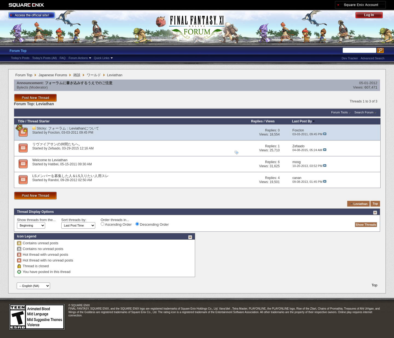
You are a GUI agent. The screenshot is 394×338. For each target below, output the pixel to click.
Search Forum (363, 112)
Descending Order (152, 224)
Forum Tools (339, 112)
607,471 (370, 87)
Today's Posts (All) (44, 58)
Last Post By (303, 121)
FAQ (63, 58)
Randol (53, 180)
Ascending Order (116, 224)
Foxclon (54, 132)
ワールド (94, 75)
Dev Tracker (350, 58)
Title (21, 121)
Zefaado (54, 148)
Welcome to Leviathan (49, 160)
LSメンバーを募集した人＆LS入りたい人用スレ (74, 176)
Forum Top (18, 51)
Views (270, 121)
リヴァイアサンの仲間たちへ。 (57, 144)
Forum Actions (78, 58)
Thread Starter (38, 121)
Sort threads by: (73, 220)
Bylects (22, 87)
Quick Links (101, 58)
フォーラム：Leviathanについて (73, 128)
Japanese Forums (53, 75)
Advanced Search (372, 58)
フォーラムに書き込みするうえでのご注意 (78, 83)
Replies (257, 121)
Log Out (372, 16)
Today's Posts (20, 58)
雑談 (76, 75)
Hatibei (53, 164)
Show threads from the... (36, 220)
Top (375, 203)
